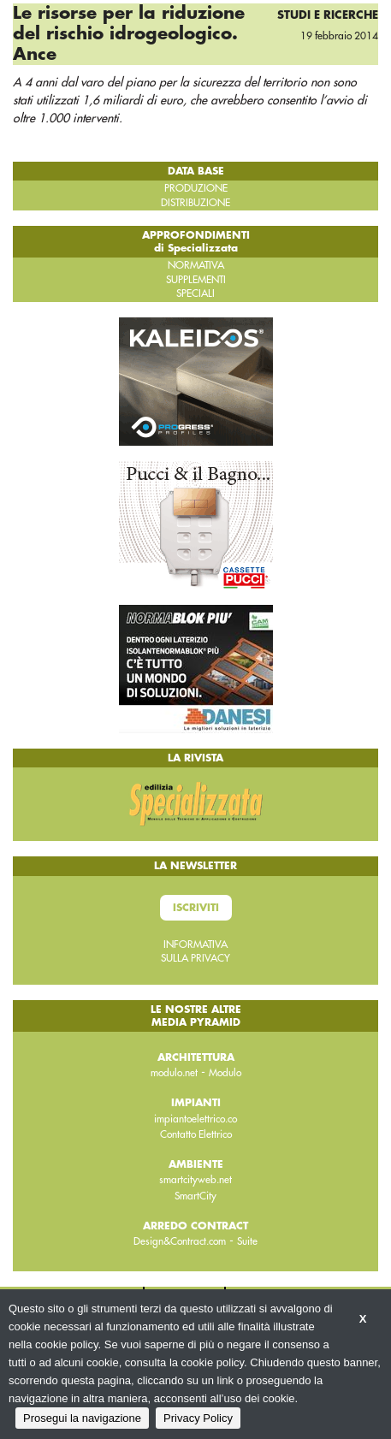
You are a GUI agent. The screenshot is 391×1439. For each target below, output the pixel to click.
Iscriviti (196, 908)
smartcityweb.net (195, 1180)
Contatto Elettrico (196, 1134)
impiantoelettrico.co (195, 1119)
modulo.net (174, 1073)
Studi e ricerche (327, 15)
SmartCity (195, 1196)
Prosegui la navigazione (82, 1418)
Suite (247, 1241)
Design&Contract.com (179, 1241)
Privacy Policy (198, 1418)
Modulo (225, 1073)
